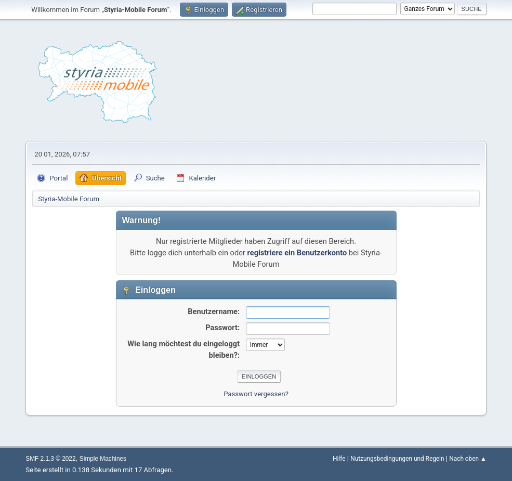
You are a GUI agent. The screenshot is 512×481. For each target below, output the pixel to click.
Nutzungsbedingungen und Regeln (397, 458)
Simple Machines (103, 458)
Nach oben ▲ (467, 458)
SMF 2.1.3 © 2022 (50, 458)
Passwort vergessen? (256, 394)
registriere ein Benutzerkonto (297, 252)
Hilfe (339, 458)
